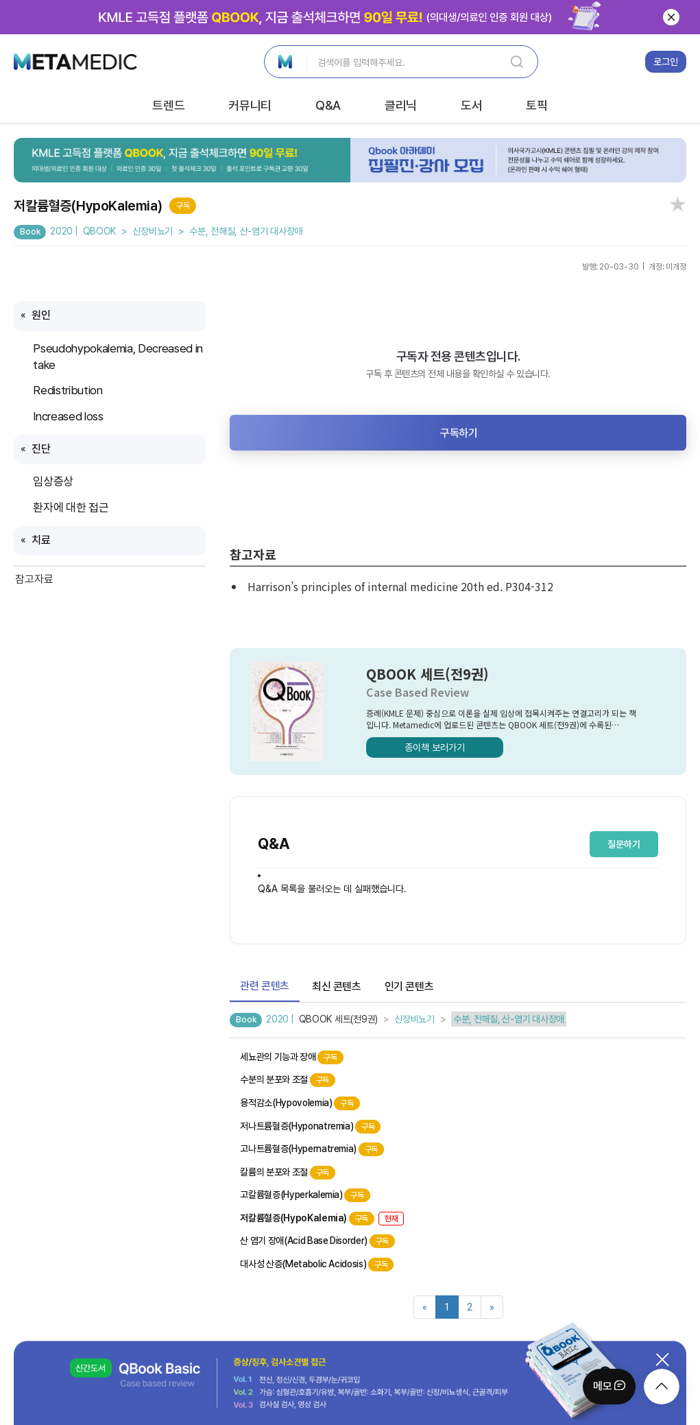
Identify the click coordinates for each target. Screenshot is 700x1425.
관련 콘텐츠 (264, 985)
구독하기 (458, 433)
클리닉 (401, 105)
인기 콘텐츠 (409, 986)
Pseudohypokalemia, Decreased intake (117, 357)
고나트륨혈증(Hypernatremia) (312, 1149)
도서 (471, 105)
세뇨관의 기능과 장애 (291, 1057)
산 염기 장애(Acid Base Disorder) (317, 1241)
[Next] (492, 1307)
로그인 (665, 61)
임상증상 (54, 481)
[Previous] (424, 1307)
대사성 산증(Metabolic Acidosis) (317, 1264)
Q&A (328, 105)
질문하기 (623, 844)
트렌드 (168, 105)
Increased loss (69, 416)
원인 (41, 315)
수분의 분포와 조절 (287, 1080)
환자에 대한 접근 (72, 507)
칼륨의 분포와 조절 (287, 1172)
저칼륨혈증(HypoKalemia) (322, 1218)
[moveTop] (661, 1386)
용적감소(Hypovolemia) (299, 1103)
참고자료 (34, 579)
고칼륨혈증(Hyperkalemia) (305, 1195)
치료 (42, 540)
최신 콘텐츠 (336, 986)
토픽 (536, 105)
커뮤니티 (249, 105)
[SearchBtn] (516, 61)
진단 (41, 448)
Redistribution (70, 390)
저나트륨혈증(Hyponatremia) (310, 1127)
